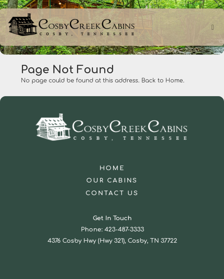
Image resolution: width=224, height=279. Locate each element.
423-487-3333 (125, 229)
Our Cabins (112, 180)
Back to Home (162, 81)
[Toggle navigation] (213, 27)
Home (112, 168)
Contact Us (112, 193)
